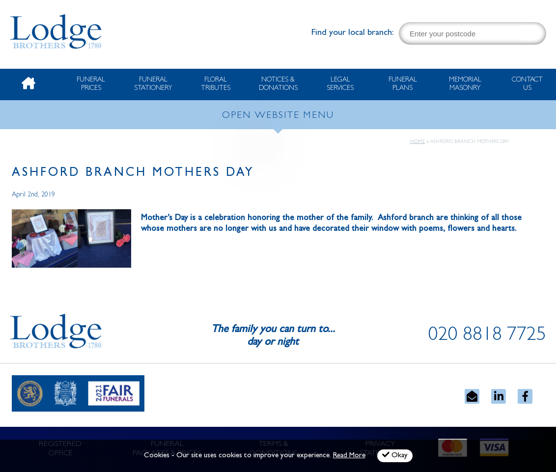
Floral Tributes (215, 84)
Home (417, 141)
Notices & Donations (278, 84)
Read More (349, 456)
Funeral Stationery (153, 84)
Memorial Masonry (465, 84)
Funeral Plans (403, 84)
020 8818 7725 (487, 336)
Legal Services (340, 84)
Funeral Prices (91, 84)
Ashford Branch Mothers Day (133, 173)
